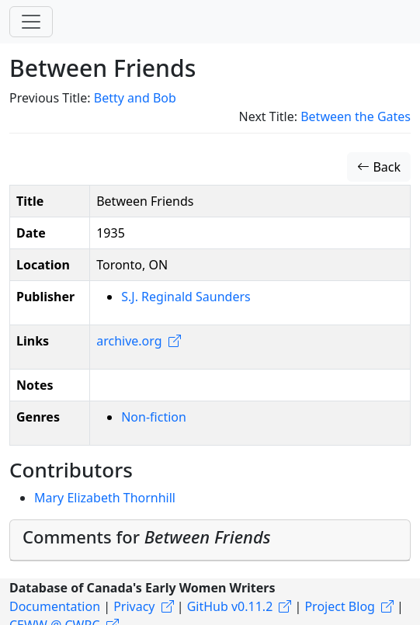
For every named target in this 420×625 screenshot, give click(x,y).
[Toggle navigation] (31, 21)
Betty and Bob (135, 97)
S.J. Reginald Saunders (186, 296)
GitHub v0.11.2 (230, 606)
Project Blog (339, 606)
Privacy (133, 606)
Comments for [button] (147, 536)
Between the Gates (355, 116)
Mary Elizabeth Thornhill (104, 497)
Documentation (54, 606)
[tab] (210, 540)
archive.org (128, 340)
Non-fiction (153, 416)
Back (379, 166)
